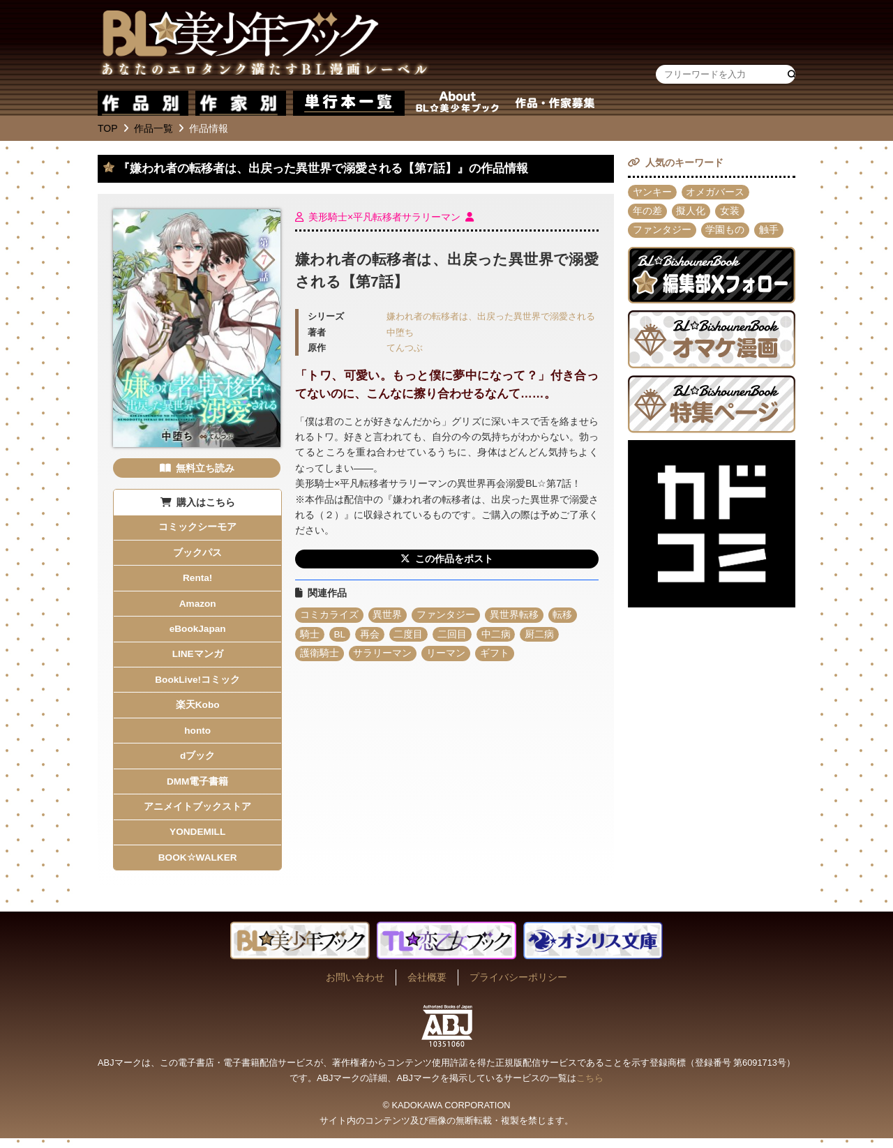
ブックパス (197, 553)
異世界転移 (514, 615)
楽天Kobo (197, 710)
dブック (198, 762)
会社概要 (426, 986)
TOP (108, 128)
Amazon (197, 606)
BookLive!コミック (197, 684)
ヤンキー (652, 192)
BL (340, 635)
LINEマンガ (197, 657)
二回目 (453, 635)
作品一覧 (153, 128)
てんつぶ (405, 348)
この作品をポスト (454, 559)
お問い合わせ (355, 986)
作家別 (240, 103)
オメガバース (715, 192)
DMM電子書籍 (197, 788)
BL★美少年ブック (264, 45)
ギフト (495, 654)
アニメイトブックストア (197, 814)
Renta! (197, 579)
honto (197, 736)
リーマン (446, 654)
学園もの (725, 231)
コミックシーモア (197, 528)
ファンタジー (446, 615)
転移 (563, 615)
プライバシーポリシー (518, 986)
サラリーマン (383, 654)
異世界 (388, 615)
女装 (730, 212)
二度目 (409, 635)
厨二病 (541, 635)
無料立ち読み (205, 468)
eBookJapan (198, 631)
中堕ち (400, 333)
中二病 (497, 635)
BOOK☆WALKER (197, 867)
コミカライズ (329, 615)
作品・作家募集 (554, 103)
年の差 (647, 212)
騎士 (310, 635)
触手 (769, 231)
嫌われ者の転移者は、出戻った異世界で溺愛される (491, 317)
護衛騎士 (319, 654)
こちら (589, 1087)
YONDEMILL (197, 840)
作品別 (143, 103)
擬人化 (691, 212)
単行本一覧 (349, 103)
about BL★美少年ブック (457, 103)
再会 (370, 635)
